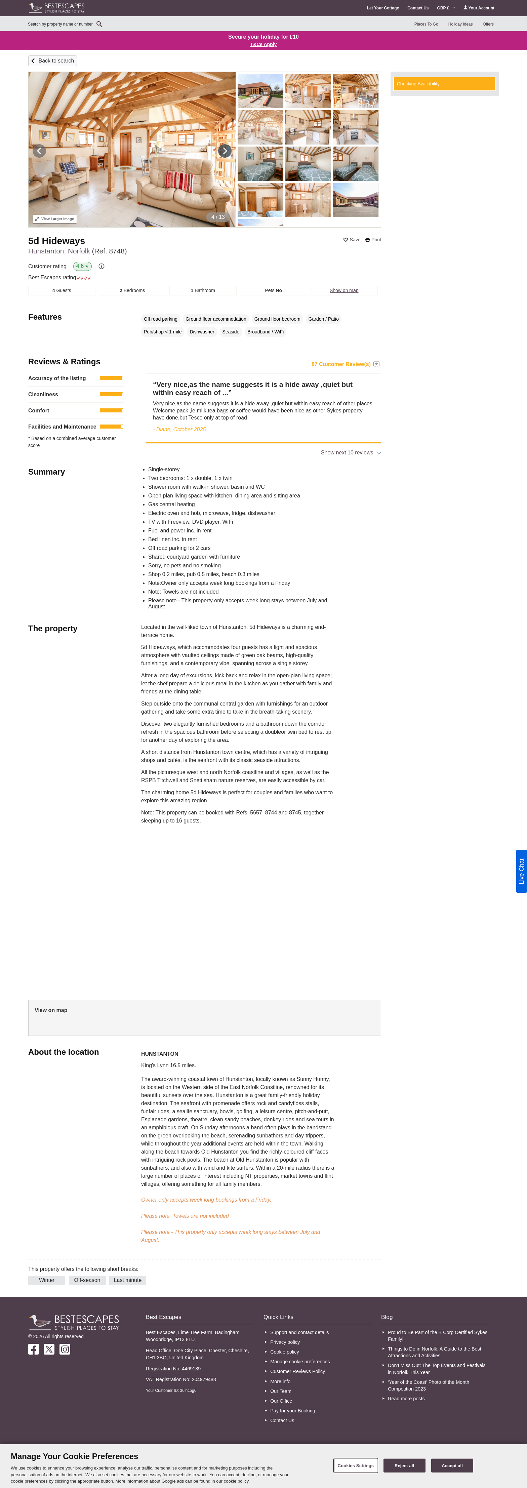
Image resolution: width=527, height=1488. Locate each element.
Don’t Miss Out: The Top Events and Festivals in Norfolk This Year (437, 1369)
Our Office (281, 1401)
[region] (263, 1466)
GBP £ (446, 8)
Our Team (280, 1391)
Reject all (404, 1465)
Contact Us (418, 8)
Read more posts (406, 1398)
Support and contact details (299, 1332)
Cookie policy (284, 1352)
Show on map (344, 290)
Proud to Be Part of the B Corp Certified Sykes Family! (437, 1336)
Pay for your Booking (292, 1410)
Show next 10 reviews (347, 452)
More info (280, 1381)
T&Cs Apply (263, 44)
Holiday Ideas (460, 24)
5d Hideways (56, 241)
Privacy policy (285, 1342)
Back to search (56, 61)
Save (355, 239)
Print (376, 239)
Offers (488, 24)
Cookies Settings (356, 1465)
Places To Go (426, 24)
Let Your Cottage (383, 8)
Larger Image (54, 219)
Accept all (452, 1465)
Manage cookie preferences (300, 1361)
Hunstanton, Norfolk (77, 251)
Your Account (478, 7)
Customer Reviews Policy (297, 1371)
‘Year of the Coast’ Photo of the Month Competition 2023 (428, 1385)
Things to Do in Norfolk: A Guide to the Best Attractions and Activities (434, 1352)
